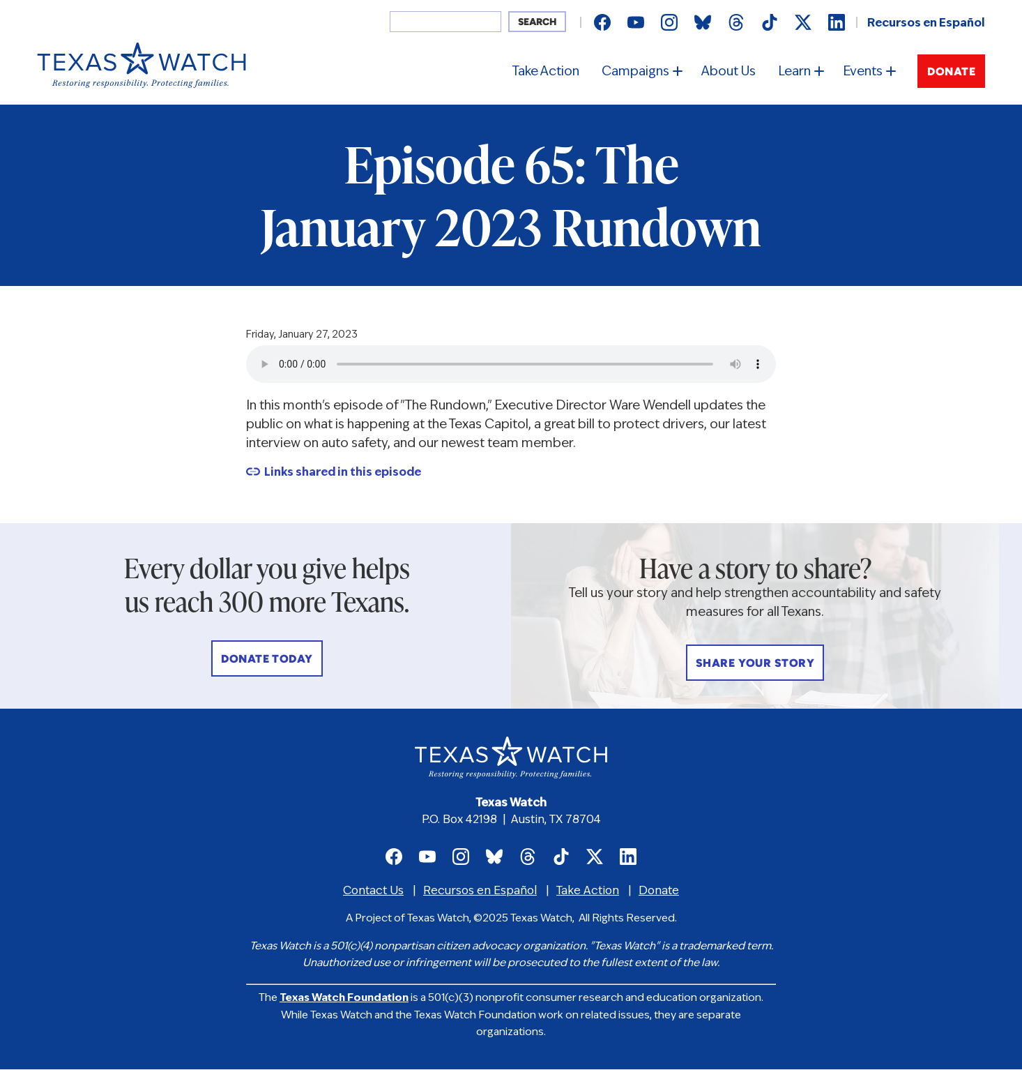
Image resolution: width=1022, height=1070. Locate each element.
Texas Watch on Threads (736, 22)
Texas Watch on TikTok (769, 22)
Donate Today (267, 659)
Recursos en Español (926, 23)
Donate (951, 72)
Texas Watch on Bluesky (702, 22)
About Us (728, 72)
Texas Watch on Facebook (602, 22)
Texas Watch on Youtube (636, 22)
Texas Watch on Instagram (669, 22)
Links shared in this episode (342, 473)
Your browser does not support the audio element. (511, 364)
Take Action (545, 72)
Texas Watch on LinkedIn (836, 22)
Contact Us (373, 891)
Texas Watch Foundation (344, 998)
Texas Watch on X (803, 22)
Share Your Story (755, 664)
